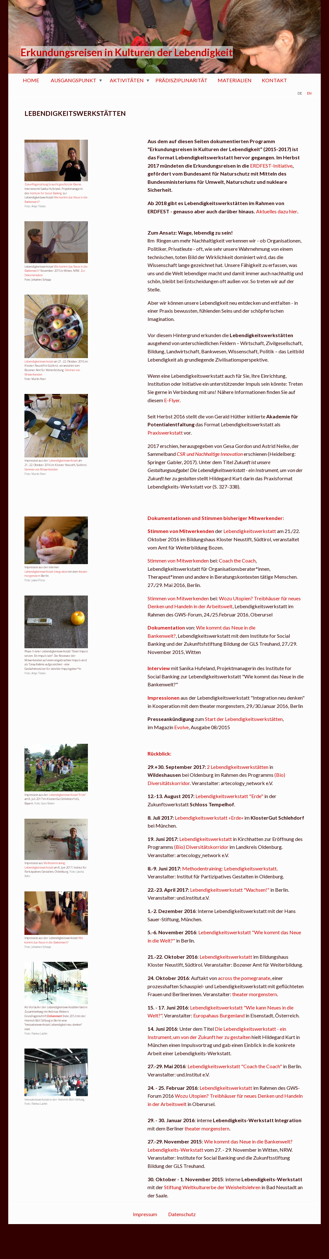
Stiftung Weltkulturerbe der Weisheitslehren (212, 1187)
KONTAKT (274, 80)
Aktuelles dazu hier (276, 211)
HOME (31, 80)
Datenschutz (182, 1214)
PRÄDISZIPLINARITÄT (181, 80)
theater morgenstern (254, 994)
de (300, 93)
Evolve (181, 727)
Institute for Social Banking (46, 193)
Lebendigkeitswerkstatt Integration (45, 572)
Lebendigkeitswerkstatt (38, 361)
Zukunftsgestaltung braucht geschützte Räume (52, 184)
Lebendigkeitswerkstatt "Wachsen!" (229, 890)
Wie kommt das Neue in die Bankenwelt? (53, 940)
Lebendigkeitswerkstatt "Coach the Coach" (235, 1066)
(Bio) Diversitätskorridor (201, 847)
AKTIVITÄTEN (127, 80)
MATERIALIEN (235, 80)
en (309, 93)
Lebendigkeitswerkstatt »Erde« (208, 818)
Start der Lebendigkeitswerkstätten (244, 719)
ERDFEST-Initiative (271, 166)
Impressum (145, 1214)
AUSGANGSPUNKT (73, 80)
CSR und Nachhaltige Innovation (210, 454)
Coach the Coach (237, 560)
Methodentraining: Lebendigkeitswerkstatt (45, 865)
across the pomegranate (244, 978)
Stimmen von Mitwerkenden (41, 469)
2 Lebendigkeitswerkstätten (237, 767)
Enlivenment (54, 1016)
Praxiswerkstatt (165, 433)
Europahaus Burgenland (219, 1015)
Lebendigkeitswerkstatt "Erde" (67, 795)
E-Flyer (172, 400)
